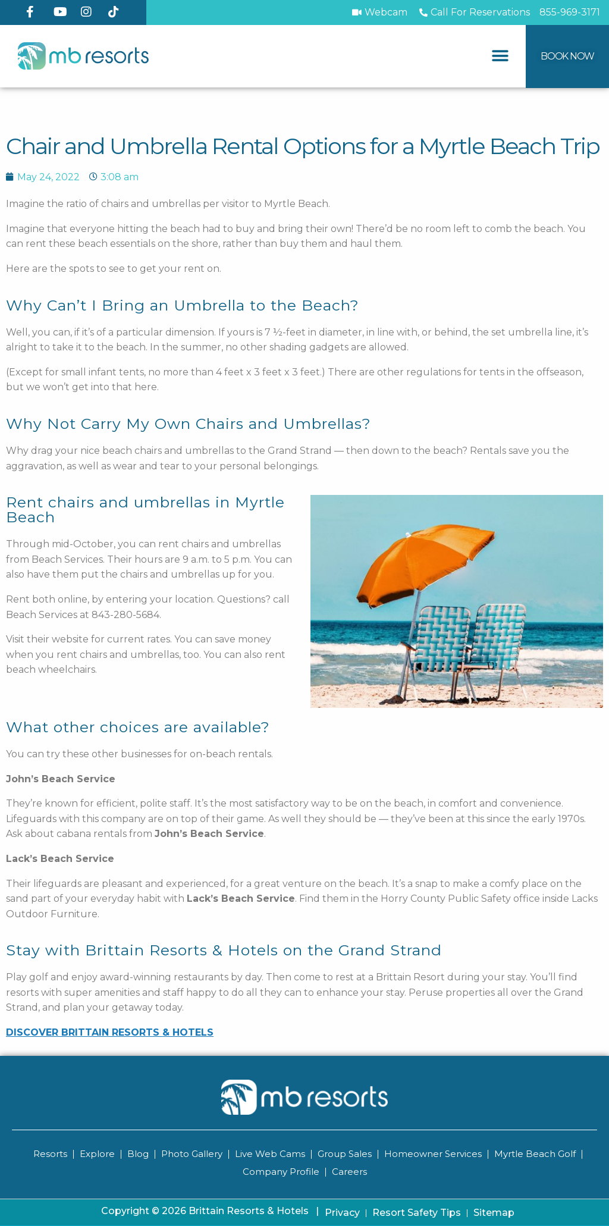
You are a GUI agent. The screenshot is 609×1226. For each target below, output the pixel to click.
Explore (97, 1153)
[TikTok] (117, 12)
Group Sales (345, 1153)
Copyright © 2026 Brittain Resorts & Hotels (210, 1210)
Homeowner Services (433, 1153)
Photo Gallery (191, 1153)
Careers (349, 1171)
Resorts (50, 1153)
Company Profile (281, 1171)
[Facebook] (35, 12)
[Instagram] (90, 12)
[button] (500, 56)
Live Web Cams (270, 1153)
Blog (138, 1153)
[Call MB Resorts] (569, 12)
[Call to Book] (473, 12)
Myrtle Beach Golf (535, 1153)
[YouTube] (62, 12)
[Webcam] (379, 12)
